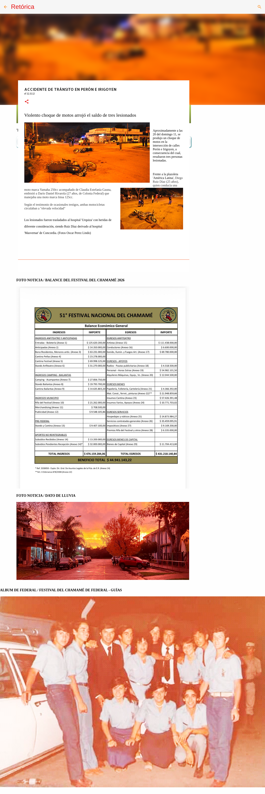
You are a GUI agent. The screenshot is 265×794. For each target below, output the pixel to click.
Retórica (22, 6)
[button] (26, 102)
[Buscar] (259, 7)
